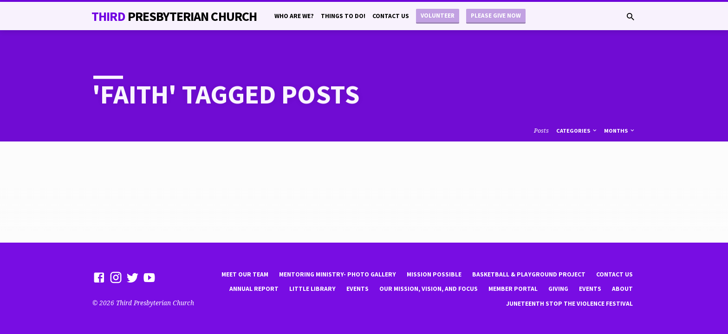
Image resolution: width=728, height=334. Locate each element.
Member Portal (513, 289)
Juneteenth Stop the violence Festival (569, 304)
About (622, 289)
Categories (577, 130)
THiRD (174, 16)
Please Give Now (496, 15)
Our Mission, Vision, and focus (428, 289)
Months (620, 130)
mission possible (434, 274)
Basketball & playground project (528, 274)
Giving (558, 289)
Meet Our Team (244, 274)
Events (357, 289)
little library (312, 289)
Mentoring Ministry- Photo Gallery (337, 274)
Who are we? (294, 16)
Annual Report (254, 289)
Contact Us (390, 16)
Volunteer (438, 15)
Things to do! (343, 16)
